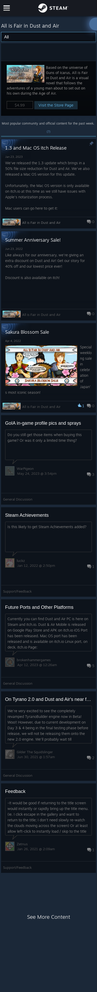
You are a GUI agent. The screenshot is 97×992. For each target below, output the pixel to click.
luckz (21, 561)
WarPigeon (25, 468)
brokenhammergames (34, 660)
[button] (48, 88)
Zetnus (22, 844)
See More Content (48, 917)
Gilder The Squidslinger (35, 752)
